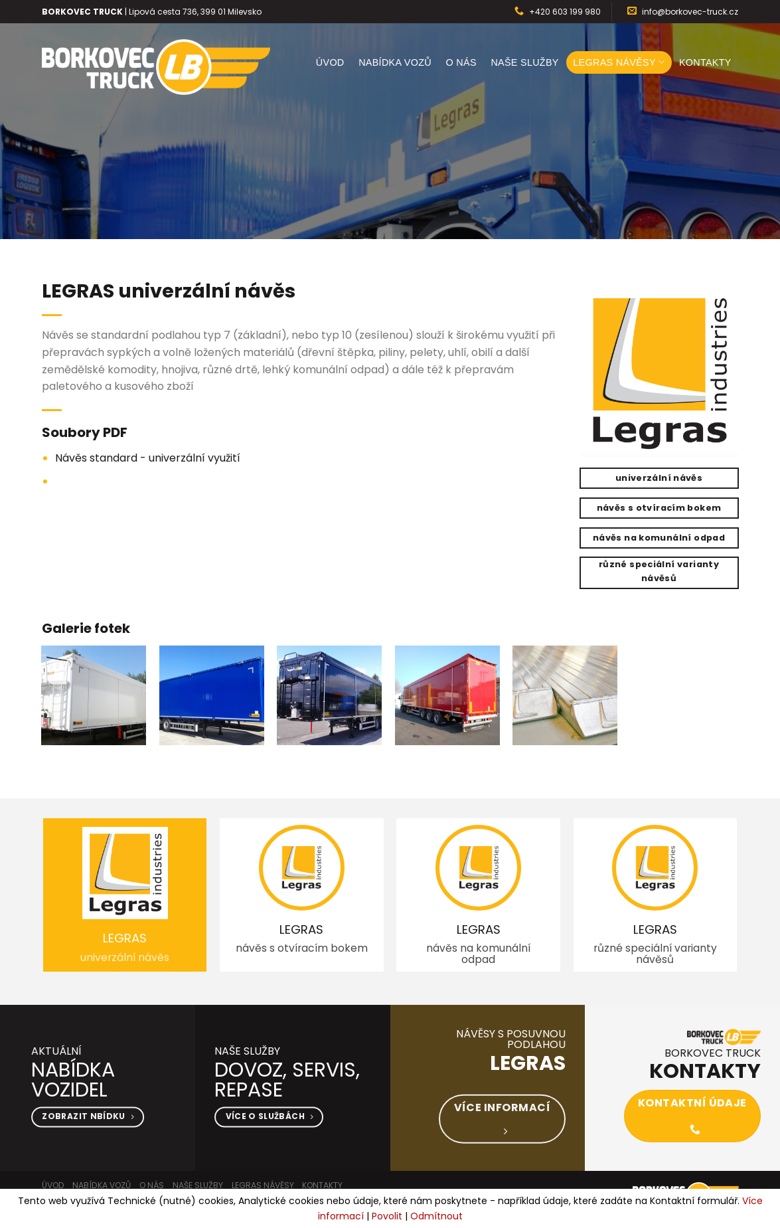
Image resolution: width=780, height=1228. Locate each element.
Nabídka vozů (394, 62)
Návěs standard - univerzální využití (147, 458)
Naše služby (524, 62)
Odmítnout (436, 1216)
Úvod (330, 62)
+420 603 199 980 (565, 11)
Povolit (387, 1216)
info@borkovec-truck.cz (690, 11)
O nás (461, 62)
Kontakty (705, 62)
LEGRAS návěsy (618, 62)
